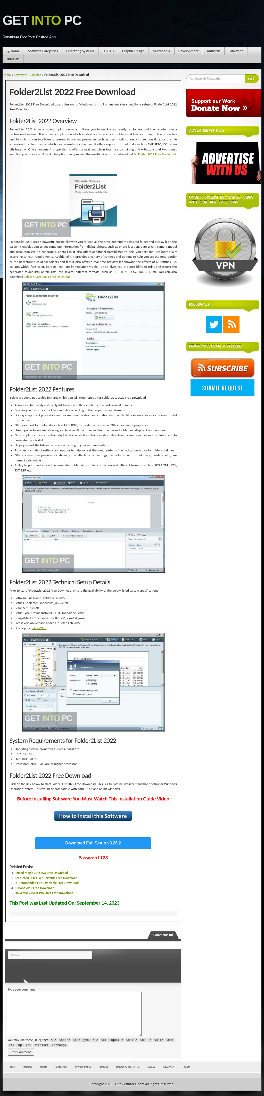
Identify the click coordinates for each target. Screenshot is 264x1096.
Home (15, 51)
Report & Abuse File (128, 1067)
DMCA (151, 1067)
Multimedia (161, 51)
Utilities (36, 75)
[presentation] (43, 969)
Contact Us (61, 1067)
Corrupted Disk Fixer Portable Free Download (46, 878)
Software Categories (43, 51)
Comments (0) (163, 935)
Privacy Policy (83, 1067)
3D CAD (108, 51)
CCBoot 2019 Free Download (34, 888)
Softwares (20, 75)
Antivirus (213, 51)
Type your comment (21, 989)
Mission (27, 1067)
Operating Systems (80, 51)
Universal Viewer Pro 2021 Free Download (44, 893)
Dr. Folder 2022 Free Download (155, 154)
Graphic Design (133, 51)
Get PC (42, 20)
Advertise (168, 1067)
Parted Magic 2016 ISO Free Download (41, 873)
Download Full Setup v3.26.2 (93, 843)
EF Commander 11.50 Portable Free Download (47, 883)
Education (235, 51)
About (43, 1067)
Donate (186, 1067)
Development (188, 51)
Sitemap (104, 1067)
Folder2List (39, 628)
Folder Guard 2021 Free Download (47, 277)
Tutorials (12, 59)
